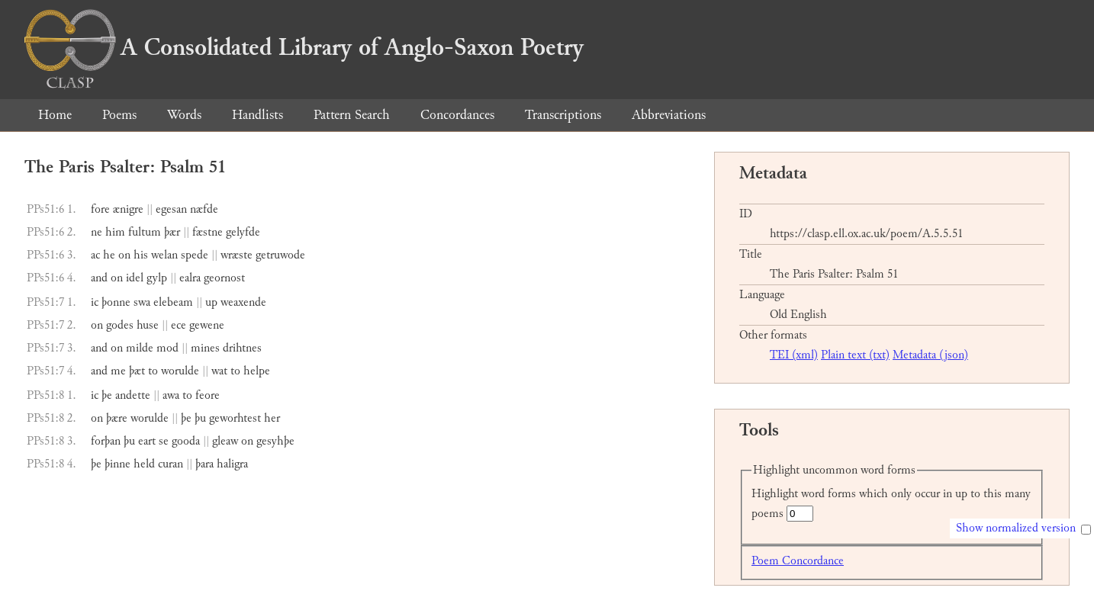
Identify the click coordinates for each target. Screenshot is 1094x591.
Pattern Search (352, 114)
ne (96, 232)
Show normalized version (1016, 528)
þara (204, 464)
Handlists (257, 114)
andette (132, 395)
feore (207, 395)
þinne (117, 464)
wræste (236, 255)
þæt (137, 371)
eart (147, 441)
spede (194, 255)
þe (106, 395)
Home (55, 114)
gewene (206, 325)
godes (120, 325)
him (115, 232)
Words (184, 114)
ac (95, 255)
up (211, 302)
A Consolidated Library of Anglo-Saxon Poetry (304, 47)
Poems (119, 114)
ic (94, 302)
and (99, 278)
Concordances (457, 114)
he (109, 255)
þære (116, 418)
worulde (180, 371)
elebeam (173, 302)
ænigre (128, 209)
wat (219, 371)
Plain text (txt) (855, 355)
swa (142, 302)
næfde (204, 209)
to (153, 371)
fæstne (207, 232)
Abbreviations (669, 114)
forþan (106, 441)
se (164, 441)
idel (134, 278)
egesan (171, 209)
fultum (144, 232)
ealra (190, 278)
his (141, 255)
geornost (224, 278)
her (272, 418)
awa (170, 395)
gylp (156, 278)
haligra (232, 464)
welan (164, 255)
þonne (115, 302)
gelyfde (243, 232)
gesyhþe (275, 441)
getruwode (280, 255)
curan (170, 464)
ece (178, 325)
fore (100, 209)
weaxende (243, 302)
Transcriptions (563, 114)
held (144, 464)
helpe (256, 371)
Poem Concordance (797, 561)
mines (205, 348)
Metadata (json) (930, 355)
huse (148, 325)
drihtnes (242, 348)
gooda (186, 441)
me (118, 371)
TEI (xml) (794, 355)
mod (167, 348)
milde (139, 348)
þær (172, 232)
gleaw (225, 441)
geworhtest (235, 418)
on (124, 255)
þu (200, 418)
